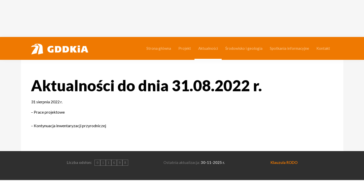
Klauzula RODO (284, 162)
